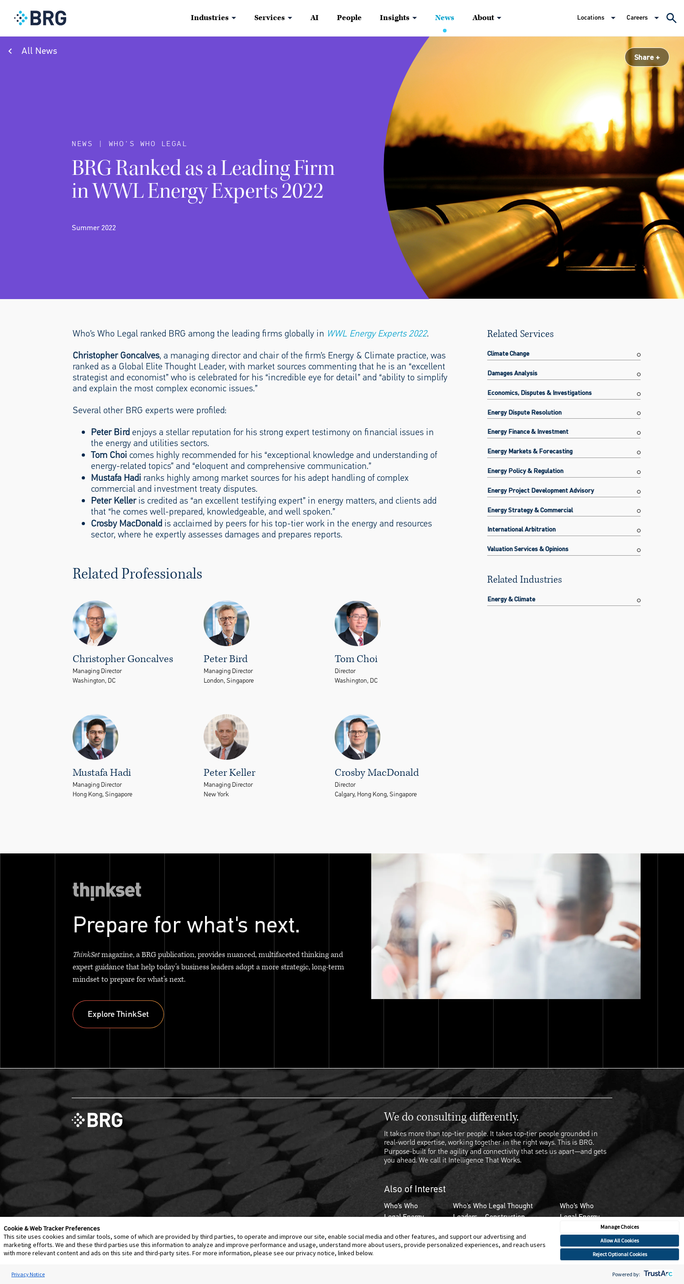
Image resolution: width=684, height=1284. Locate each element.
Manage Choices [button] (619, 1226)
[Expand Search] (671, 18)
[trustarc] (657, 1274)
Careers (637, 17)
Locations (591, 17)
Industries (210, 18)
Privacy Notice (28, 1274)
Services (269, 18)
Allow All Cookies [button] (619, 1240)
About (483, 18)
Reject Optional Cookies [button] (620, 1254)
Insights (395, 18)
